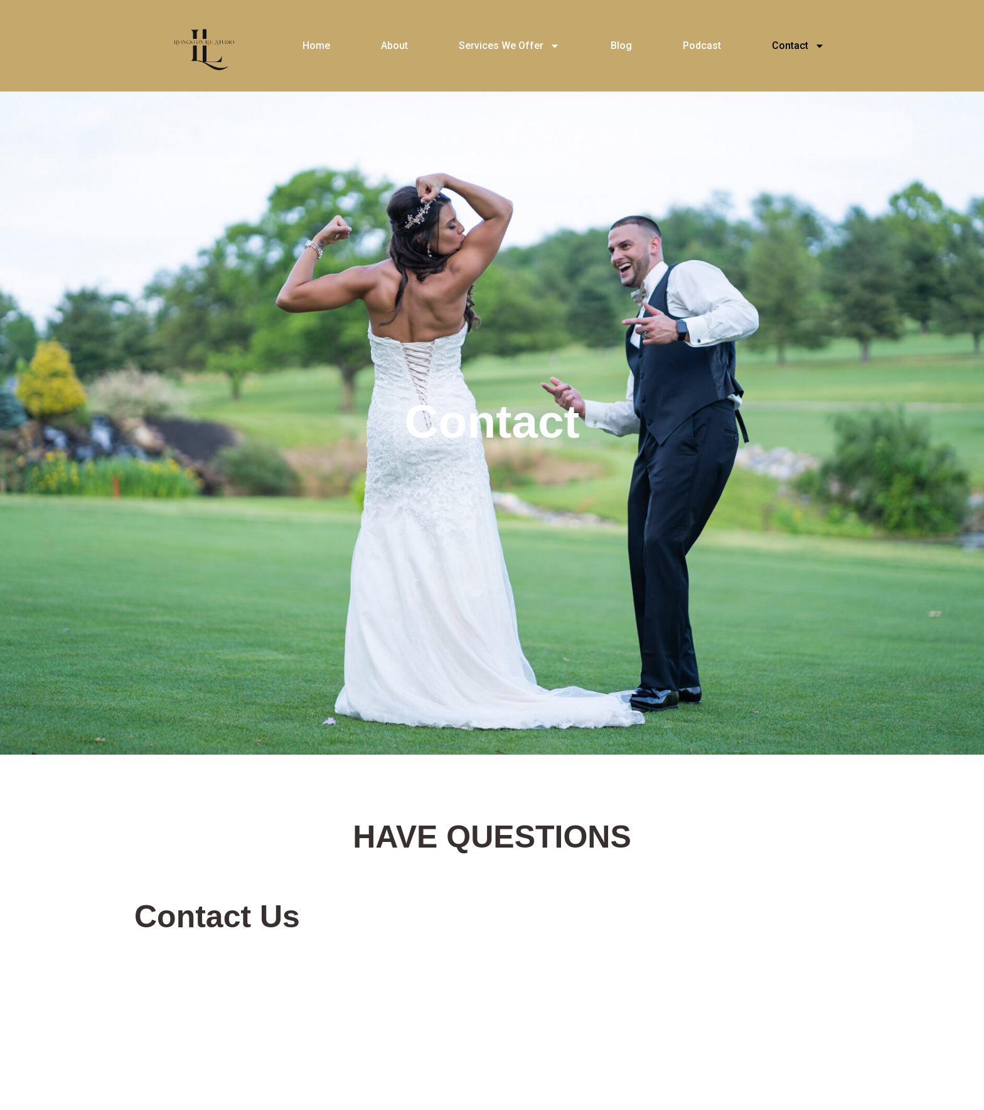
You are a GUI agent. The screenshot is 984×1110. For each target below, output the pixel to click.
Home (316, 45)
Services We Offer (509, 46)
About (394, 45)
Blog (621, 45)
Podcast (702, 45)
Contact (798, 46)
